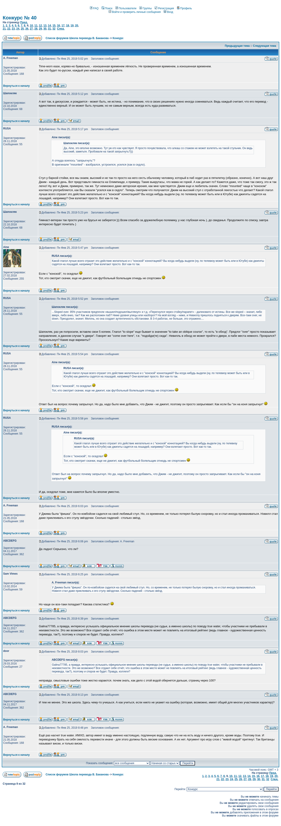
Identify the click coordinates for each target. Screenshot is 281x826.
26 (26, 28)
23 (13, 28)
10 (31, 25)
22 (8, 28)
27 (31, 28)
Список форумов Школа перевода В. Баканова (77, 38)
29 (40, 28)
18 (67, 25)
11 (35, 25)
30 (44, 28)
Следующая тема (264, 45)
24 (17, 28)
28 (35, 28)
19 (72, 25)
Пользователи (125, 8)
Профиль (184, 8)
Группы (145, 8)
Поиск (107, 8)
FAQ (94, 8)
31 (49, 28)
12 (40, 25)
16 (58, 25)
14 (49, 25)
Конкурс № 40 (20, 18)
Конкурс (118, 38)
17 (62, 25)
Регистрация (164, 8)
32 (53, 28)
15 (53, 25)
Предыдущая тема (237, 45)
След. (61, 28)
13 (44, 25)
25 (22, 28)
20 (76, 25)
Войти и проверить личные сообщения (135, 12)
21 (4, 28)
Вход (168, 12)
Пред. (24, 22)
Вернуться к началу (16, 85)
